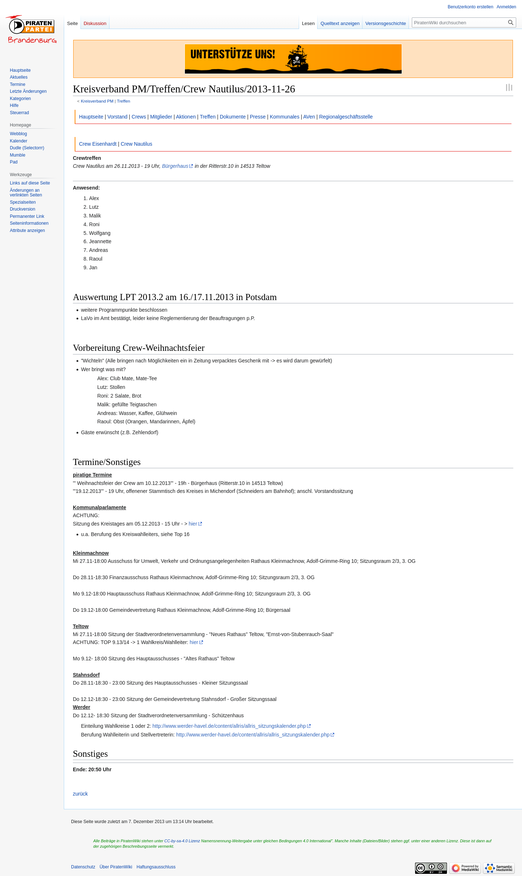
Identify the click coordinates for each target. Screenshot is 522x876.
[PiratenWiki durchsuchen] (464, 22)
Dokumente (233, 117)
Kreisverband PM (97, 101)
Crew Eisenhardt (98, 144)
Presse (258, 117)
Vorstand (117, 117)
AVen (309, 117)
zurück (80, 794)
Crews (139, 117)
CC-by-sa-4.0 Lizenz (182, 841)
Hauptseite (91, 117)
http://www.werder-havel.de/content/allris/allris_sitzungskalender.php (229, 726)
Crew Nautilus (136, 144)
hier (192, 524)
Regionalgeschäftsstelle (346, 117)
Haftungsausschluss (156, 866)
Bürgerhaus (175, 166)
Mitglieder (161, 117)
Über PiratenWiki (116, 866)
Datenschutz (83, 866)
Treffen (123, 101)
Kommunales (284, 117)
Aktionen (186, 117)
